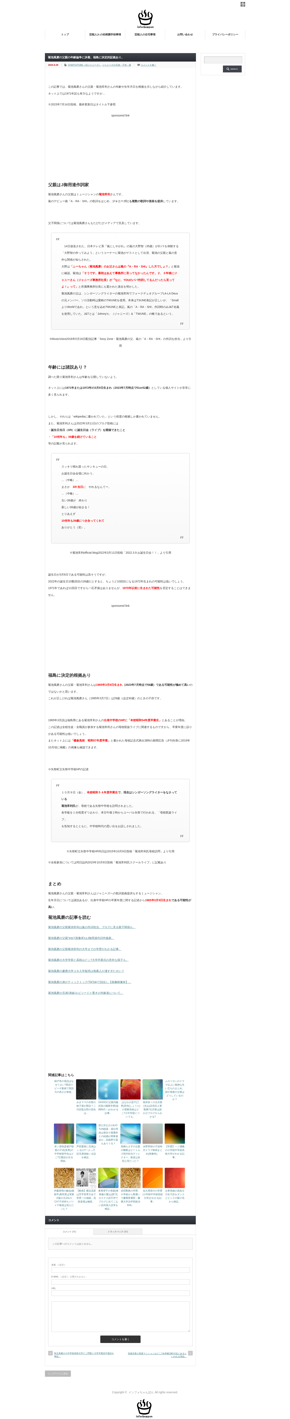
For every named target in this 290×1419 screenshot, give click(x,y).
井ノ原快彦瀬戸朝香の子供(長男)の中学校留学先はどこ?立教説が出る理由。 (64, 1153)
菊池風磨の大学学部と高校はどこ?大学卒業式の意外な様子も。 (88, 959)
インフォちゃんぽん (141, 1392)
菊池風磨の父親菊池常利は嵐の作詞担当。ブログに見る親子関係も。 (92, 927)
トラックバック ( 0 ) (118, 1231)
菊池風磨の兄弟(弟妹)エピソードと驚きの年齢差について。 (85, 992)
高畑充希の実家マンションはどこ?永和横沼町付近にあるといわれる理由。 (157, 1355)
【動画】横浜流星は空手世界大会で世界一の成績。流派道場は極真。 (86, 1196)
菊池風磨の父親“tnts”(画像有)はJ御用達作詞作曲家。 (81, 938)
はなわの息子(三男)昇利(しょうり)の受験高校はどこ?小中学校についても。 (130, 1109)
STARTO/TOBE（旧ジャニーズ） (84, 65)
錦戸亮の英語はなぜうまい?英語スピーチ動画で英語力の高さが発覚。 (64, 1086)
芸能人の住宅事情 (145, 34)
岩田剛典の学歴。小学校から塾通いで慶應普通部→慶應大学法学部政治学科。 (130, 1198)
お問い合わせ (185, 34)
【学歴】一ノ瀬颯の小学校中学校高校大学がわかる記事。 (174, 1152)
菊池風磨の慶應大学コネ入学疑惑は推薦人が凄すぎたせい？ (86, 971)
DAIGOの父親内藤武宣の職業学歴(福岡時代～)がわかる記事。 (108, 1108)
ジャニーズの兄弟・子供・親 (116, 65)
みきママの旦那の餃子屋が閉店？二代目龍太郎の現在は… (86, 1108)
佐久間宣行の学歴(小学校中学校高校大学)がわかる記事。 (153, 1196)
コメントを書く (148, 65)
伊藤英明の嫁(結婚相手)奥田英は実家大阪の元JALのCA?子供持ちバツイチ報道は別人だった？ (64, 1199)
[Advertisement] (120, 147)
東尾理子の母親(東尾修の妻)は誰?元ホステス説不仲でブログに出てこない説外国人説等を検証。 (108, 1199)
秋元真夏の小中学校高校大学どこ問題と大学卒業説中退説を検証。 (84, 1354)
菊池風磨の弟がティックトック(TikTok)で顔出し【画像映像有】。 (89, 982)
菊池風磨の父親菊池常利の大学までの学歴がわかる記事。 (84, 949)
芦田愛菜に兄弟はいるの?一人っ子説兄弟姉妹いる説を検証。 (86, 1152)
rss (243, 4)
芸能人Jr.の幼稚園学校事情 (105, 34)
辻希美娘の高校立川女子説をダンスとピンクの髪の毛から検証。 (174, 1196)
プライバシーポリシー (225, 34)
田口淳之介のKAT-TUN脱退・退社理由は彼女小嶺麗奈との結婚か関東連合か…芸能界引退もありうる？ (108, 1134)
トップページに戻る (58, 1373)
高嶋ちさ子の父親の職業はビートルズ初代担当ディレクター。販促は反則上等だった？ (130, 1153)
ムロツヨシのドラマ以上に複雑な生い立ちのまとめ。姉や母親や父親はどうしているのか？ (174, 1090)
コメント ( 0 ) (69, 1231)
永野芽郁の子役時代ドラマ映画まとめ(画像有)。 (152, 1150)
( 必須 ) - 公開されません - (69, 1276)
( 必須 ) (58, 1265)
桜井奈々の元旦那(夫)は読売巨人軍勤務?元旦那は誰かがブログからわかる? (152, 1109)
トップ (65, 34)
